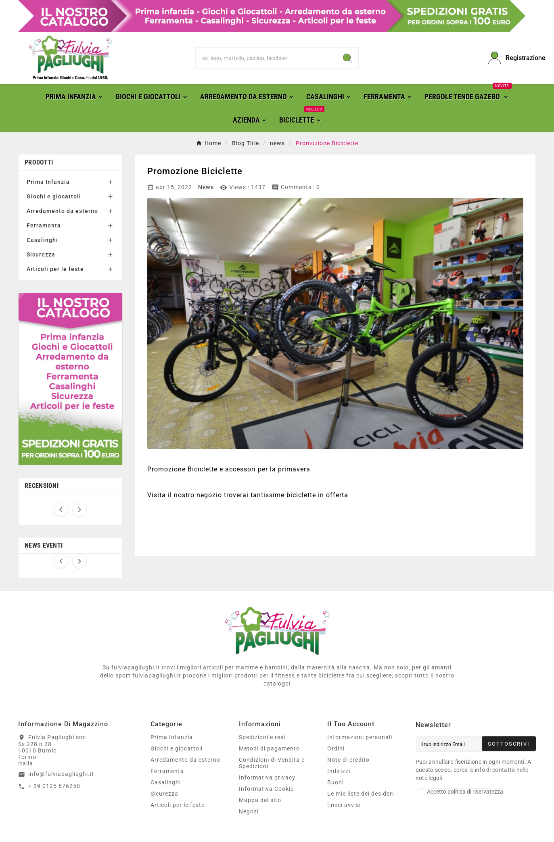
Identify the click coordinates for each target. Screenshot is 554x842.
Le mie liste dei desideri (360, 793)
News (206, 187)
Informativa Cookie (266, 789)
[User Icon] (512, 58)
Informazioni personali (359, 737)
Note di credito (348, 760)
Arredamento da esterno (62, 211)
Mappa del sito (260, 800)
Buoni (335, 782)
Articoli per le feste (55, 269)
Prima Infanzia (48, 182)
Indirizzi (338, 771)
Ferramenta (44, 225)
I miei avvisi (344, 805)
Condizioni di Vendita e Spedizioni (272, 763)
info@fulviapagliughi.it (61, 774)
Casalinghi (42, 240)
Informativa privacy (267, 777)
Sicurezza (41, 254)
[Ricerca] (266, 58)
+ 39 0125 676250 (54, 786)
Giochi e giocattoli (54, 196)
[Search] (347, 58)
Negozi (249, 811)
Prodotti (39, 162)
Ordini (336, 748)
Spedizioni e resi (262, 737)
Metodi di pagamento (269, 748)
